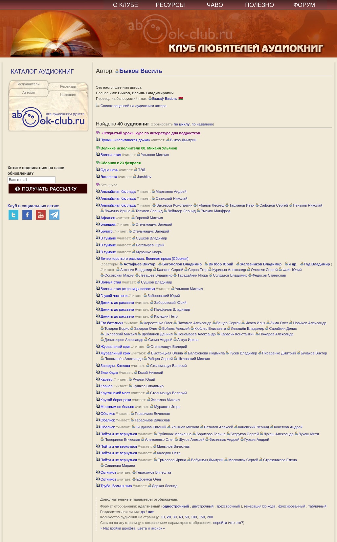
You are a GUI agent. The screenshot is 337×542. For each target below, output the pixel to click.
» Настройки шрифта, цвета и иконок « (132, 528)
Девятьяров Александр (122, 340)
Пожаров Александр (275, 334)
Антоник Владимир (134, 270)
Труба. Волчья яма (114, 486)
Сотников (106, 472)
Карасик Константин (236, 334)
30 (175, 517)
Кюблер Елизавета (208, 328)
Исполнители (28, 84)
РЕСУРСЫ (170, 5)
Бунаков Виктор (312, 353)
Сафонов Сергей (272, 205)
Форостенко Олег (156, 323)
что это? (236, 523)
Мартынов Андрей (169, 191)
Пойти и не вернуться (116, 434)
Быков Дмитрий (181, 140)
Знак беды (107, 372)
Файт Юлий (290, 270)
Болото (104, 231)
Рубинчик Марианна (172, 434)
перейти (220, 523)
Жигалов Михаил (163, 400)
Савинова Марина (118, 465)
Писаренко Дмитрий (277, 353)
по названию (202, 124)
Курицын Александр (227, 270)
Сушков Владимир (149, 238)
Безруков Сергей (243, 434)
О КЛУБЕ (125, 5)
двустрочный (202, 506)
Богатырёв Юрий (148, 245)
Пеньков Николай (305, 205)
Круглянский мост (113, 393)
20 (169, 517)
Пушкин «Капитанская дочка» (123, 140)
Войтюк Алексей (174, 328)
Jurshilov (142, 177)
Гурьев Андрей (254, 439)
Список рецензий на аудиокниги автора (131, 106)
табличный (317, 506)
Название (68, 95)
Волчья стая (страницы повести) (125, 289)
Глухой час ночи (111, 296)
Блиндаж (106, 224)
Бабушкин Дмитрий (205, 460)
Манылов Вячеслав (171, 446)
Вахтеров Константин (172, 205)
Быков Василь (138, 71)
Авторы (28, 92)
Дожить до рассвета (115, 303)
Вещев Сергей (227, 323)
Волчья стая (108, 155)
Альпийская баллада (116, 191)
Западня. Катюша (113, 366)
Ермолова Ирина (170, 460)
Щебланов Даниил (155, 334)
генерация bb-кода (259, 506)
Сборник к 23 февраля (118, 163)
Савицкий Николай (169, 198)
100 (194, 517)
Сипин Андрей (158, 340)
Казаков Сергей (168, 270)
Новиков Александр (307, 323)
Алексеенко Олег (157, 439)
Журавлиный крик (113, 347)
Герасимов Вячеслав (150, 414)
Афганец (105, 218)
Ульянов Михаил (153, 155)
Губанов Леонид (208, 205)
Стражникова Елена (278, 460)
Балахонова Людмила (204, 353)
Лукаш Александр (277, 434)
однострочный (176, 506)
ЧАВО (215, 5)
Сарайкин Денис (281, 328)
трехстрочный (228, 506)
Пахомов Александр (192, 323)
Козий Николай (148, 372)
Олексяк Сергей (262, 270)
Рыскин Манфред (213, 211)
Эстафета (106, 177)
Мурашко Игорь (147, 252)
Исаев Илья (253, 323)
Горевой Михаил (147, 218)
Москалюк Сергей (241, 460)
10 (163, 517)
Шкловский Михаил (119, 334)
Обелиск (105, 414)
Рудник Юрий (142, 379)
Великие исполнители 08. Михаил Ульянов (136, 148)
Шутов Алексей (189, 439)
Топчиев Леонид (147, 211)
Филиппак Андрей (222, 439)
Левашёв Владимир (153, 275)
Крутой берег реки (113, 400)
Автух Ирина (186, 340)
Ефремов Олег (146, 479)
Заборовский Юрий (162, 296)
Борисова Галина (208, 434)
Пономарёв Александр (195, 334)
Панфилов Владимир (170, 309)
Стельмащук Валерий (152, 224)
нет (151, 512)
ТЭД (139, 170)
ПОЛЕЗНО (259, 5)
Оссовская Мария (117, 275)
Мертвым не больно (115, 407)
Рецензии (68, 86)
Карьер (104, 379)
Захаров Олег (143, 328)
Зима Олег (277, 323)
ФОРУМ (304, 5)
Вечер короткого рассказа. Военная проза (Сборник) (142, 258)
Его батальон (109, 323)
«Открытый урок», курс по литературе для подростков (148, 133)
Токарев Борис (115, 328)
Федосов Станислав (267, 275)
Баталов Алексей (216, 427)
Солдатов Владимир (228, 275)
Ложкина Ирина (115, 211)
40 (181, 517)
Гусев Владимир (241, 353)
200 (210, 517)
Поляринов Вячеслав (120, 439)
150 (202, 517)
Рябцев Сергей (158, 359)
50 (187, 517)
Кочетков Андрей (286, 427)
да (143, 512)
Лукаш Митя (307, 434)
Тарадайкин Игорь (190, 275)
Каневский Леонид (251, 427)
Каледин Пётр (164, 316)
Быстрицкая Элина (165, 353)
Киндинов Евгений (149, 427)
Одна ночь (107, 170)
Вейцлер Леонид (180, 211)
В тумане (106, 238)
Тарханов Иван (240, 205)
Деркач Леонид (163, 486)
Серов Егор (196, 270)
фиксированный (291, 506)
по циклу (182, 124)
